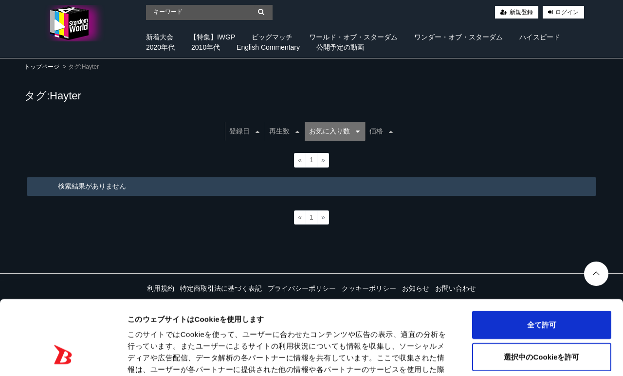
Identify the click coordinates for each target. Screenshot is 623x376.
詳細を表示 (469, 357)
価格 (381, 131)
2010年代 (205, 47)
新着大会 (159, 37)
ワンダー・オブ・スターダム (458, 37)
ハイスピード (539, 37)
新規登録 (521, 12)
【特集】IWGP (212, 37)
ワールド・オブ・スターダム (353, 37)
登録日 (244, 131)
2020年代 (160, 47)
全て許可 (541, 261)
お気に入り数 (334, 131)
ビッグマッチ (272, 37)
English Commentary (268, 47)
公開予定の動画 (340, 47)
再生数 (284, 131)
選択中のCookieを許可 (541, 293)
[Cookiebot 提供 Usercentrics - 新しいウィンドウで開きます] (63, 357)
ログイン (567, 12)
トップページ (41, 66)
